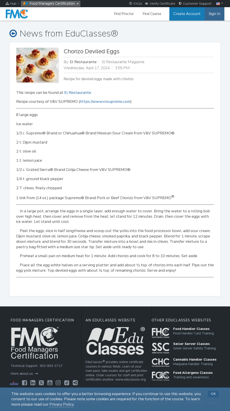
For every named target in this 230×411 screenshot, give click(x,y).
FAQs (135, 3)
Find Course (154, 13)
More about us (24, 373)
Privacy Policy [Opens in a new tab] (61, 404)
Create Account (188, 13)
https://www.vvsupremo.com (105, 101)
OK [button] (213, 394)
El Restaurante (77, 92)
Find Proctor (126, 13)
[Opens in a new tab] (24, 383)
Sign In (214, 13)
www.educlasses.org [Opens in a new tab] (130, 379)
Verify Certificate (160, 3)
